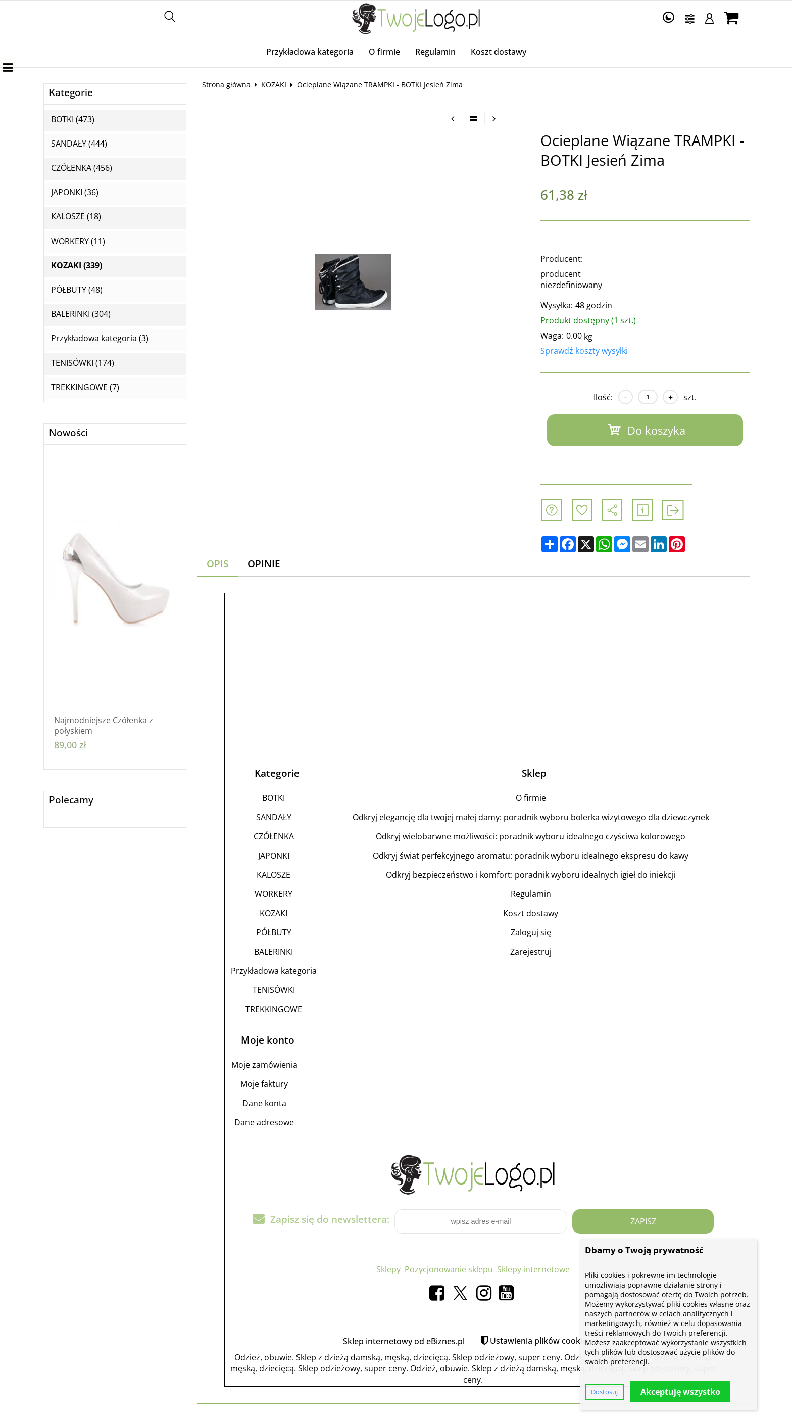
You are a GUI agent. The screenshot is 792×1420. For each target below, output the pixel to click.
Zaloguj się (531, 932)
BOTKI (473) (72, 119)
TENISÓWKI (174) (82, 363)
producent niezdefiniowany (571, 279)
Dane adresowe (264, 1122)
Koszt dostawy (498, 51)
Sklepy (388, 1269)
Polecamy (71, 800)
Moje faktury (264, 1084)
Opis (217, 564)
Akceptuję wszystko (680, 1391)
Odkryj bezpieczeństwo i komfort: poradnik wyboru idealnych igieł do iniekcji (530, 874)
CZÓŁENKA (274, 836)
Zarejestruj (531, 951)
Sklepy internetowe (533, 1269)
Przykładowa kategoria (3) (99, 338)
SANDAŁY (273, 817)
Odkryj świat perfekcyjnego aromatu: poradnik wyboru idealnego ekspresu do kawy (530, 855)
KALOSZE (273, 874)
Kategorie (71, 92)
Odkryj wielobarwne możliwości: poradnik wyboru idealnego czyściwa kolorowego (530, 836)
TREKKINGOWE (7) (85, 387)
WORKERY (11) (78, 241)
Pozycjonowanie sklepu (449, 1269)
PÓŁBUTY (273, 932)
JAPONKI (273, 855)
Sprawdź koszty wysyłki (584, 350)
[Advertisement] (473, 670)
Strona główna (226, 84)
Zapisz (643, 1221)
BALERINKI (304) (81, 314)
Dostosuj (604, 1391)
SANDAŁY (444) (79, 143)
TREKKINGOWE (273, 1009)
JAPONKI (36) (74, 192)
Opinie (263, 564)
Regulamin (435, 51)
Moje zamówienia (264, 1064)
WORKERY (273, 894)
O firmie (384, 51)
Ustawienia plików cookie (538, 1340)
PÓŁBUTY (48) (77, 290)
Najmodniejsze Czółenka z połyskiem (103, 725)
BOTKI (273, 797)
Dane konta (264, 1103)
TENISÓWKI (274, 990)
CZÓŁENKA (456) (81, 168)
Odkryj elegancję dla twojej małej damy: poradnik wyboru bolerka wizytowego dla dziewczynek (531, 817)
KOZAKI (273, 84)
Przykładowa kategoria (310, 51)
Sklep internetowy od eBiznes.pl (404, 1341)
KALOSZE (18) (76, 216)
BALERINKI (273, 951)
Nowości (68, 433)
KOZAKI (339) (76, 265)
